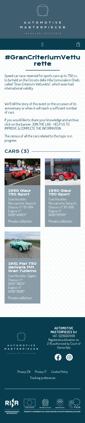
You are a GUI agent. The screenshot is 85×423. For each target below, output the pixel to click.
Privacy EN (23, 372)
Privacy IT (41, 372)
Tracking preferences (42, 378)
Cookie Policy (59, 372)
